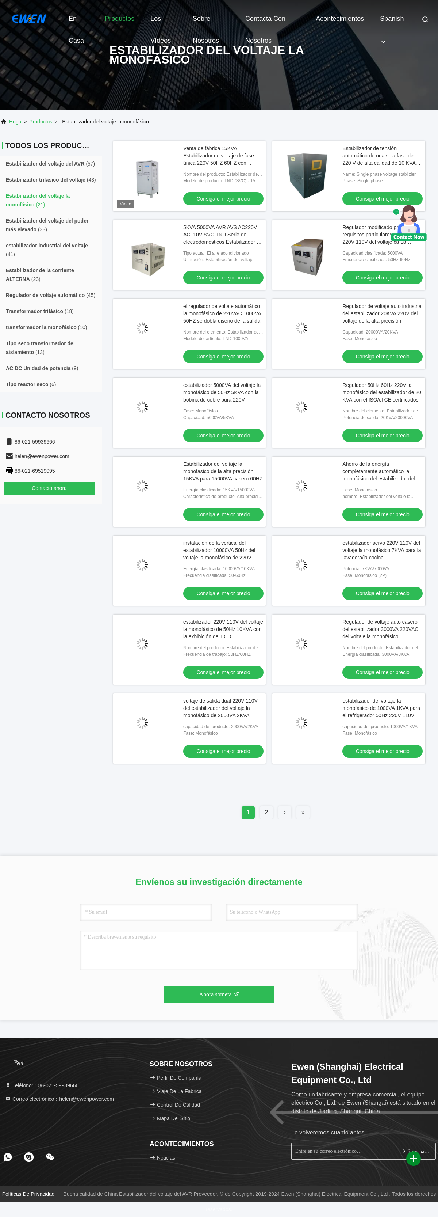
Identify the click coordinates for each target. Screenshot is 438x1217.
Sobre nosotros (206, 22)
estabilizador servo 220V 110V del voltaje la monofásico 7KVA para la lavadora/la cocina (381, 550)
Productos (119, 18)
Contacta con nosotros (265, 22)
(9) (42, 368)
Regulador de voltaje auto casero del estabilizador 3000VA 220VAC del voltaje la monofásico (380, 629)
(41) (47, 250)
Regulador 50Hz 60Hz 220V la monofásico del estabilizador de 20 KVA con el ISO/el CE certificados (381, 392)
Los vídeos (160, 22)
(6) (31, 384)
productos (40, 122)
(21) (38, 200)
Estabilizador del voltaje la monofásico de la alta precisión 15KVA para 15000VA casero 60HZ (222, 471)
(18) (40, 311)
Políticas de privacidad (28, 1194)
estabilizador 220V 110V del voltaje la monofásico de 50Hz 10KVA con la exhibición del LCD (223, 629)
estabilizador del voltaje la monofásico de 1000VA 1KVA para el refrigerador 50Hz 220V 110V (381, 708)
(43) (51, 180)
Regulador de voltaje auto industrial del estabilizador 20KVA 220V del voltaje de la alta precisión (382, 313)
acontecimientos (340, 18)
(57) (50, 164)
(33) (47, 225)
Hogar (16, 122)
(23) (40, 274)
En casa (76, 22)
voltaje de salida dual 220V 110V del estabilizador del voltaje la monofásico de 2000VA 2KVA (220, 708)
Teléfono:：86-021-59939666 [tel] (41, 1085)
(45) (50, 295)
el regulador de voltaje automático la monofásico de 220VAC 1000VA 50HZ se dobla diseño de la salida (222, 313)
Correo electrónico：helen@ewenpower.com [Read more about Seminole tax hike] (59, 1099)
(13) (40, 348)
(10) (46, 327)
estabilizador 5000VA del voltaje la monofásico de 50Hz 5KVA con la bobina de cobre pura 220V (222, 392)
